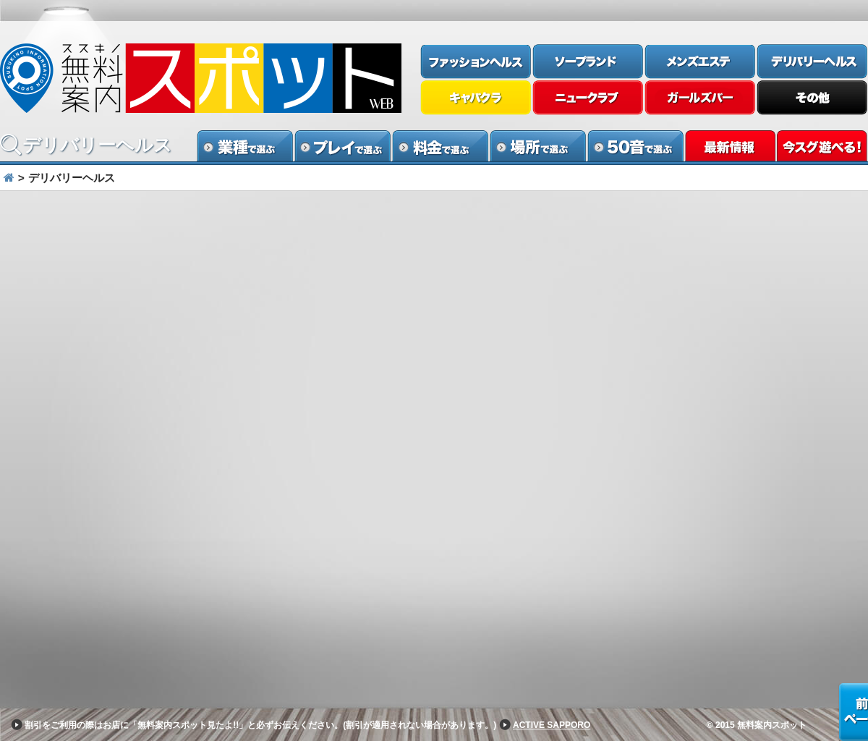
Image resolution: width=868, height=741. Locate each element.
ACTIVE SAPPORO (551, 725)
